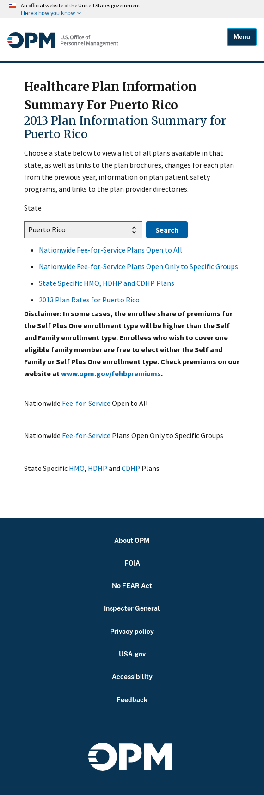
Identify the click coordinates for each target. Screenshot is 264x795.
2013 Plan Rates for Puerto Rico (89, 299)
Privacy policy (132, 631)
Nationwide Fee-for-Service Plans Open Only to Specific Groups (138, 266)
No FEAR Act (132, 586)
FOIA (132, 563)
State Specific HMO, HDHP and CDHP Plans (106, 283)
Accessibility (132, 677)
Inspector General (132, 608)
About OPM (132, 540)
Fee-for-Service (86, 403)
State (33, 207)
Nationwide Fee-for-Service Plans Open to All (110, 249)
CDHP (131, 468)
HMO (77, 468)
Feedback (132, 700)
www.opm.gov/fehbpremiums (111, 373)
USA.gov (132, 654)
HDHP (97, 468)
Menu (241, 36)
